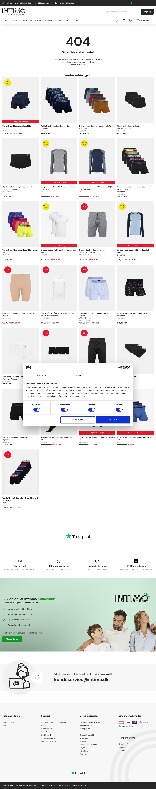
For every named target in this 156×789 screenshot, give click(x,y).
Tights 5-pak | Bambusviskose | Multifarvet (96, 126)
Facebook (122, 747)
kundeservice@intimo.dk (81, 679)
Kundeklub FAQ (47, 729)
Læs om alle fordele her (31, 633)
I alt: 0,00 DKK (144, 20)
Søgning (147, 12)
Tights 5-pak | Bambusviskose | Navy (56, 126)
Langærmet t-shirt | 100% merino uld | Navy (97, 187)
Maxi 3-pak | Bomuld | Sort (128, 126)
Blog (4, 725)
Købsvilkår (45, 732)
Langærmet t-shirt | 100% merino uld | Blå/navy (133, 251)
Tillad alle (113, 420)
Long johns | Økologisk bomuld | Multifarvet (97, 437)
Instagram (122, 750)
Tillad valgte (77, 420)
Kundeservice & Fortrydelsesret (53, 722)
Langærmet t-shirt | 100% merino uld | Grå (58, 187)
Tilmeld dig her (12, 639)
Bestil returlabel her (48, 741)
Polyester (83, 748)
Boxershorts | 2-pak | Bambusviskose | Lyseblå (94, 314)
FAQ (42, 725)
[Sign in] (117, 20)
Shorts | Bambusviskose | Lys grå (92, 250)
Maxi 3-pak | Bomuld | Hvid (13, 376)
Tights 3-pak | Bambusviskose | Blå (16, 126)
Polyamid (83, 754)
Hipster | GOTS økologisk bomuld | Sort (18, 187)
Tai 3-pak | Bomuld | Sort (127, 376)
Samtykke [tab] (41, 375)
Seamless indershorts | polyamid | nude (18, 313)
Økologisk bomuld (87, 735)
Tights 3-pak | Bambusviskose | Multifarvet (134, 437)
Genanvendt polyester (88, 744)
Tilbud (5, 20)
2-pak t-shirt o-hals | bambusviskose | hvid (58, 250)
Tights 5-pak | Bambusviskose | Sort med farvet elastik (134, 188)
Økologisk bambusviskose (90, 722)
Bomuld (83, 741)
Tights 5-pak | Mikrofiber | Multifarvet (132, 313)
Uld (81, 732)
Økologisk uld (85, 729)
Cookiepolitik (46, 735)
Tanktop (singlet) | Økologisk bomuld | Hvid (58, 313)
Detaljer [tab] (78, 375)
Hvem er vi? (123, 744)
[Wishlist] (124, 20)
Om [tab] (114, 375)
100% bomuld (85, 738)
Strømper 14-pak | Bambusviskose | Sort (57, 437)
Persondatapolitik (48, 738)
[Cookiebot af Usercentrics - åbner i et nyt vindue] (119, 367)
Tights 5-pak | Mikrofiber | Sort (15, 437)
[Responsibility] (130, 20)
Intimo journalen (8, 722)
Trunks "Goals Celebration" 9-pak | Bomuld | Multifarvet (20, 499)
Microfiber (84, 751)
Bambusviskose (86, 725)
